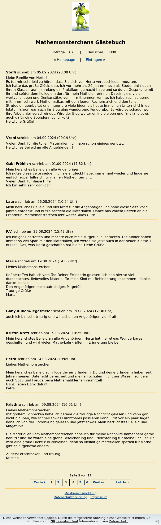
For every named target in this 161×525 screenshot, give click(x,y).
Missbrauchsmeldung (80, 493)
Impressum (99, 497)
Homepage (66, 60)
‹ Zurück (39, 482)
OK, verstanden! (64, 521)
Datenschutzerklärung (70, 497)
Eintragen (94, 60)
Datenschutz (118, 521)
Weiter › (99, 482)
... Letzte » (120, 482)
